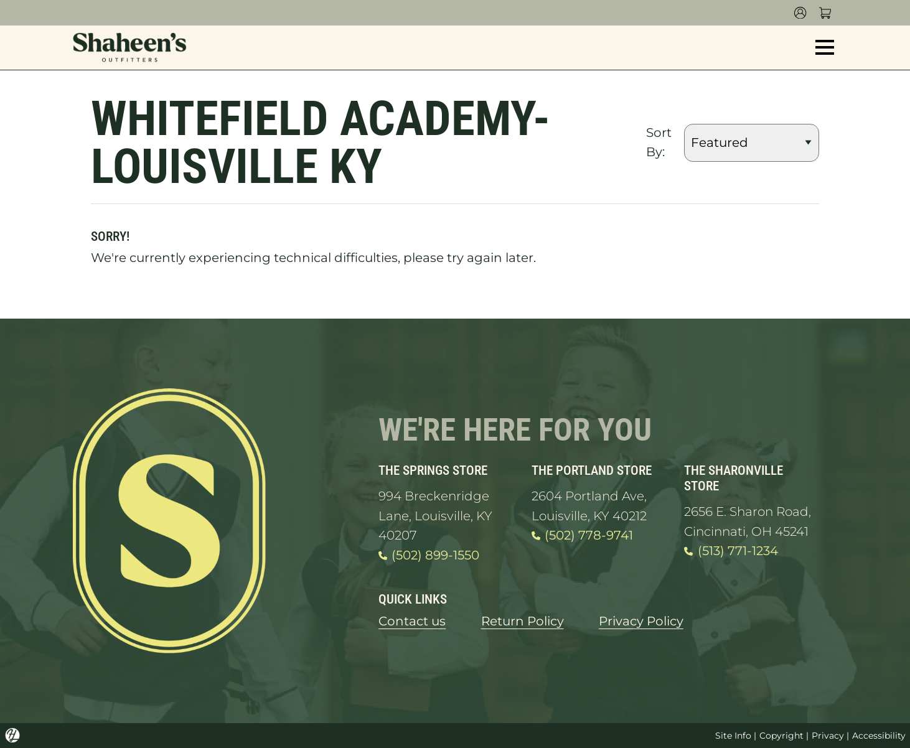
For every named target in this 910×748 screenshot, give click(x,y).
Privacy (828, 735)
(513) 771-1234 (730, 551)
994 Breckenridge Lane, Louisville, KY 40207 (435, 516)
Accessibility (879, 735)
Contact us (412, 621)
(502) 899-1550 (428, 556)
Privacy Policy (641, 621)
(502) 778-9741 (582, 536)
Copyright (781, 735)
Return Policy (522, 621)
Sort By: (659, 142)
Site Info (733, 735)
